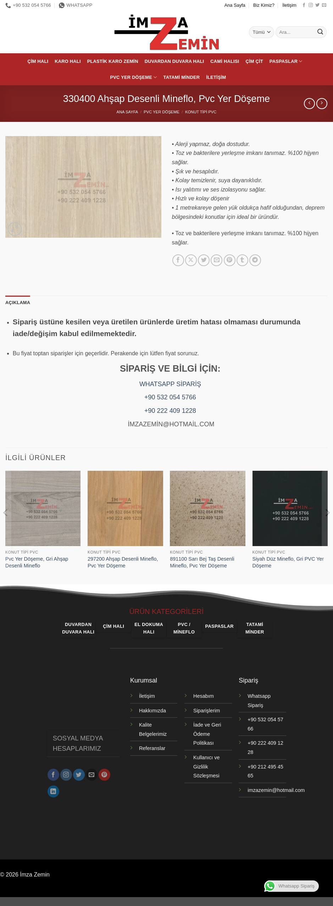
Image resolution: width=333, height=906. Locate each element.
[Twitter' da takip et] (317, 5)
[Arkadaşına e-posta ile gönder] (216, 260)
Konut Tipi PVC (200, 112)
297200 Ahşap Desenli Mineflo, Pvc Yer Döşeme (123, 562)
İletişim (289, 5)
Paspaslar (286, 61)
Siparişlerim (206, 710)
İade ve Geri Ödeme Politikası (207, 734)
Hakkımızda (152, 710)
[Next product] (309, 103)
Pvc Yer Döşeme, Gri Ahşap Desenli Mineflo (36, 562)
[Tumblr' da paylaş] (242, 260)
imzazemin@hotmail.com (276, 790)
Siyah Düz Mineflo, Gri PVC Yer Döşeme (288, 562)
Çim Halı (37, 61)
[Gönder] (320, 32)
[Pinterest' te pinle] (229, 260)
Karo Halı (68, 61)
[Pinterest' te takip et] (104, 772)
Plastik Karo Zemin (112, 61)
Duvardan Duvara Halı (174, 61)
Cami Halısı (224, 61)
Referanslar (152, 748)
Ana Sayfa (234, 5)
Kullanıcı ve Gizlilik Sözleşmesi (206, 766)
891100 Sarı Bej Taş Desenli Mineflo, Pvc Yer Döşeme (202, 562)
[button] (15, 229)
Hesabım (203, 696)
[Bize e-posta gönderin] (324, 5)
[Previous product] (321, 103)
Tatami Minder (181, 77)
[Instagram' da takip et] (311, 5)
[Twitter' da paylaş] (204, 260)
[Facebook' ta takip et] (304, 5)
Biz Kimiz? (263, 5)
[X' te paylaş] (191, 260)
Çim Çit (254, 61)
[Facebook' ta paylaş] (178, 260)
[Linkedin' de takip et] (53, 788)
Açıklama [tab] (17, 302)
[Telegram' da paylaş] (255, 260)
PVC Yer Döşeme (133, 77)
